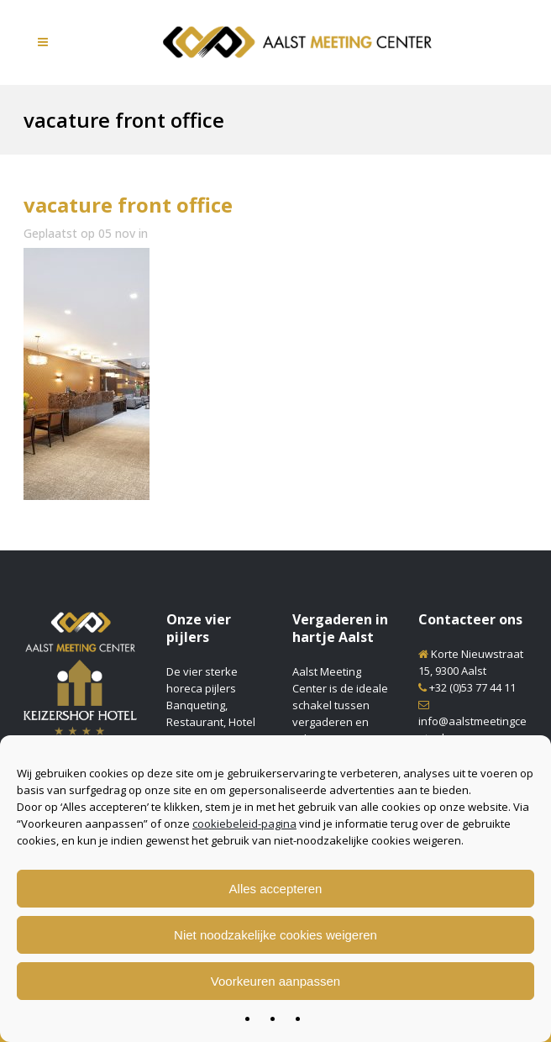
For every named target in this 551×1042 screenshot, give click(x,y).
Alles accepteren (276, 888)
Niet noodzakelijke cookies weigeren (275, 935)
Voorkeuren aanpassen (275, 981)
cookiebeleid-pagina (244, 823)
